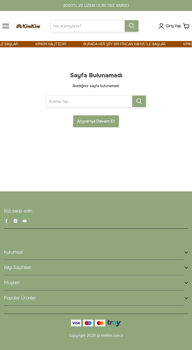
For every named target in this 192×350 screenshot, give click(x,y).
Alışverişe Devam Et (96, 121)
